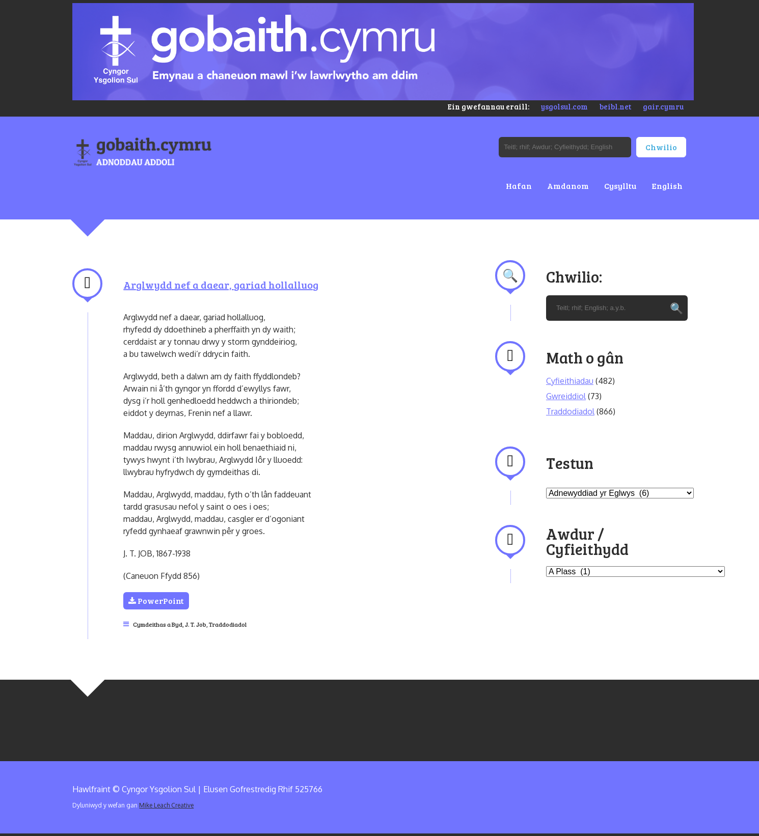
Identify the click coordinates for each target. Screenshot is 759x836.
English (667, 185)
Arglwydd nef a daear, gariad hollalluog (220, 284)
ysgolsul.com (564, 106)
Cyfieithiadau (569, 381)
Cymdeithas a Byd (157, 624)
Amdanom (568, 185)
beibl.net (615, 106)
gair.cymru (663, 106)
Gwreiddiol (566, 396)
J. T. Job (195, 624)
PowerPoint (156, 600)
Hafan (519, 185)
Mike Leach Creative (166, 805)
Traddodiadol (228, 624)
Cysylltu (620, 185)
